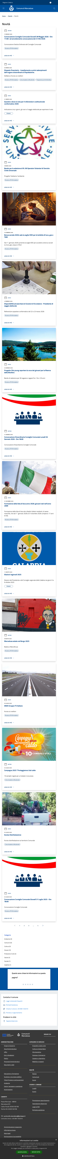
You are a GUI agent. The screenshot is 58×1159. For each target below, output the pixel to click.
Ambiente (7, 1083)
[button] (29, 1156)
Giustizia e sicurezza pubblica (12, 1077)
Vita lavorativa (36, 1052)
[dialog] (29, 1148)
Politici (6, 1058)
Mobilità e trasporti (38, 1062)
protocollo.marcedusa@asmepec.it (14, 1116)
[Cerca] (54, 8)
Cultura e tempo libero (39, 1049)
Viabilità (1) (7, 965)
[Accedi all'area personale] (50, 2)
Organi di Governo (9, 1046)
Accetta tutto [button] (22, 1152)
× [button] (56, 1139)
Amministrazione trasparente (13, 1127)
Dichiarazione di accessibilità (12, 1136)
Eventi (34, 1092)
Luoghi (34, 1088)
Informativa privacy (10, 1130)
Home (4, 16)
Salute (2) (7, 957)
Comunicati (35, 1077)
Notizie (8, 30)
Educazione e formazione (11, 1074)
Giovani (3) (7, 950)
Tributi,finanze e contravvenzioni (14, 1080)
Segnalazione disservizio (39, 1104)
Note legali (7, 1133)
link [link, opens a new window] (46, 1148)
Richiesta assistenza (38, 1110)
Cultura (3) (7, 946)
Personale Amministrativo (12, 1062)
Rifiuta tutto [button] (36, 1152)
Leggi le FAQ (36, 1107)
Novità (10, 16)
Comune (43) (8, 943)
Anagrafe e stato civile (39, 1046)
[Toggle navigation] (3, 8)
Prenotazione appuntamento (40, 1100)
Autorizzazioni (8, 1089)
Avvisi (7, 64)
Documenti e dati (9, 1065)
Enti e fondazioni (9, 1055)
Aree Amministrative (10, 1049)
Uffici (5, 1052)
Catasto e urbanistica (38, 1058)
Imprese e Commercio (38, 1055)
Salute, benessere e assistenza (13, 1086)
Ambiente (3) (8, 939)
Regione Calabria (8, 2)
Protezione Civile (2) (10, 954)
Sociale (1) (7, 961)
